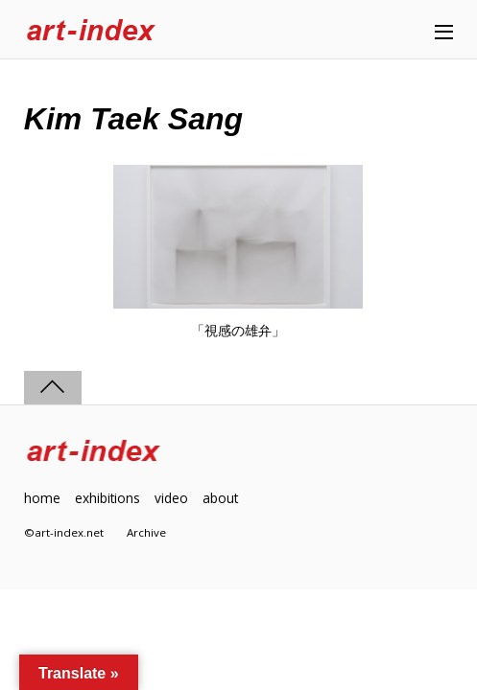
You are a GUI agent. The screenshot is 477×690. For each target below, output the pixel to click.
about (220, 498)
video (171, 498)
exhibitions (107, 498)
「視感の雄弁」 (238, 330)
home (42, 498)
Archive (146, 532)
